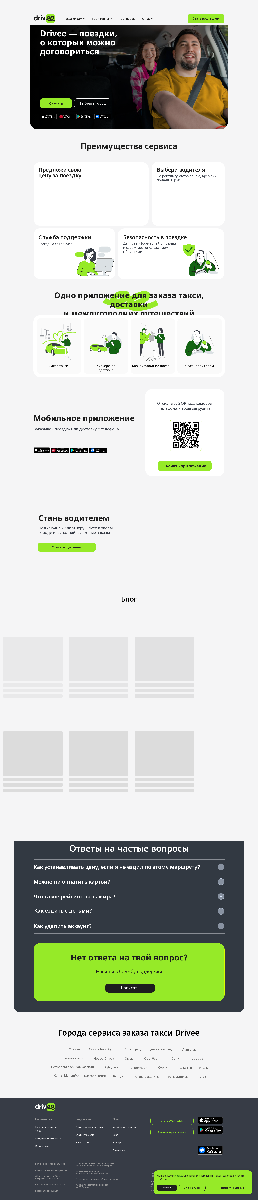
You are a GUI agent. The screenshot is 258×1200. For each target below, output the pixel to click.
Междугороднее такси (48, 1138)
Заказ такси (58, 366)
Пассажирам (72, 7)
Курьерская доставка (105, 368)
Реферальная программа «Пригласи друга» (97, 1179)
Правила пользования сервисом (51, 1170)
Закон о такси (83, 1142)
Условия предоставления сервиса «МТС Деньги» (92, 1185)
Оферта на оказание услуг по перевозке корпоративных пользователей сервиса (95, 1164)
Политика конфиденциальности (50, 1163)
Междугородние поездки (153, 366)
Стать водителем (199, 366)
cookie (178, 1175)
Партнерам (119, 1150)
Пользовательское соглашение (50, 1184)
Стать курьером (85, 1134)
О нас (146, 7)
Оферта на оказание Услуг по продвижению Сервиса (48, 1177)
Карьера (117, 1142)
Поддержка (42, 1146)
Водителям (100, 7)
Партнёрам (127, 7)
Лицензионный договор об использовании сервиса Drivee (92, 1172)
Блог (115, 1134)
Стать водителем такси (89, 1127)
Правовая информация (46, 1190)
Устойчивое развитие (125, 1127)
